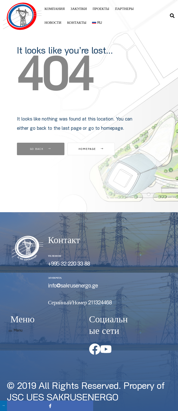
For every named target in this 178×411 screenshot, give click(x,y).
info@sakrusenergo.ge (73, 286)
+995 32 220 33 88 (69, 264)
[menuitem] (97, 23)
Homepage (93, 149)
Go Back (40, 149)
